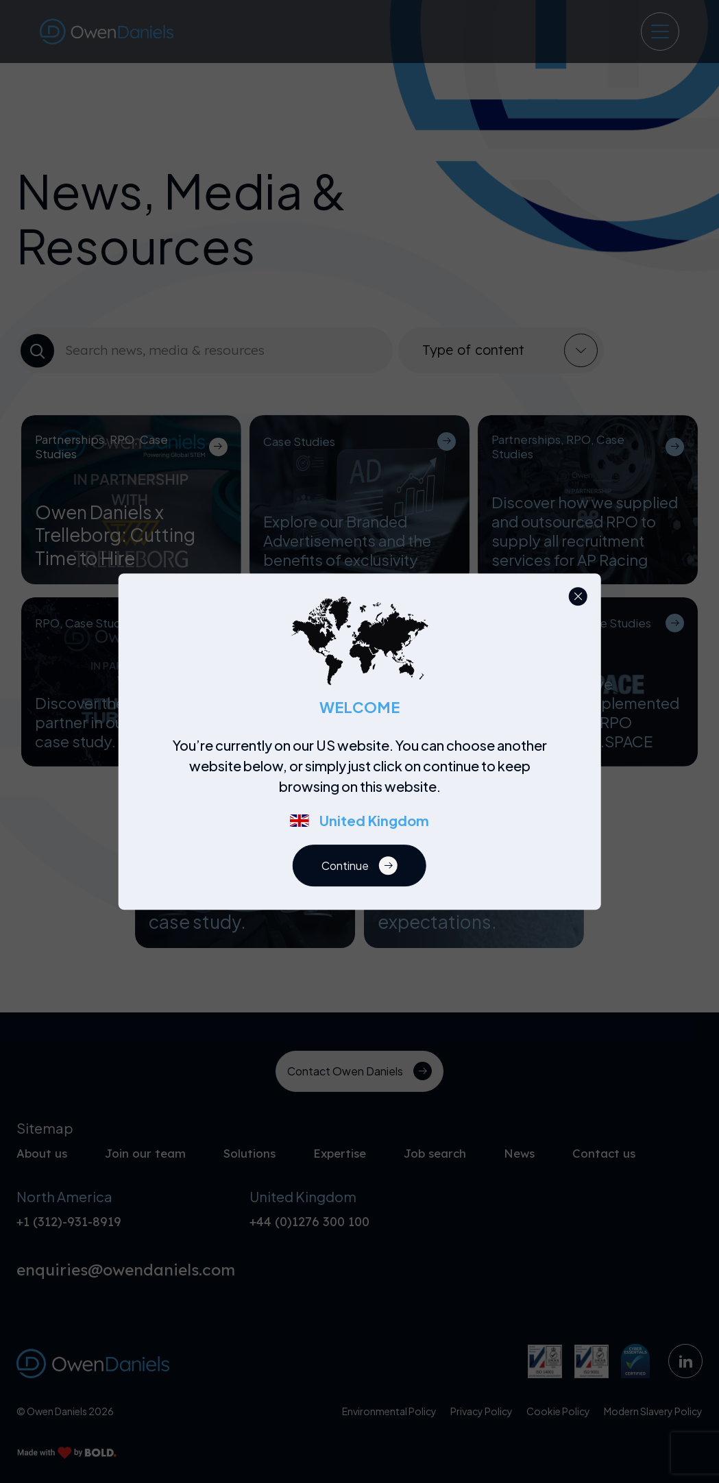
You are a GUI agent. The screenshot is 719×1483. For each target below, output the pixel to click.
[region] (363, 790)
